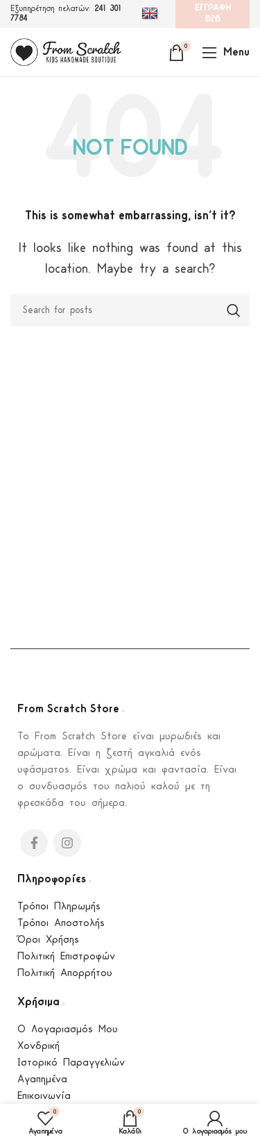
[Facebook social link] (34, 843)
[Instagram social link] (67, 843)
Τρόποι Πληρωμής (59, 907)
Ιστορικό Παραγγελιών (71, 1063)
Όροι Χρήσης (48, 940)
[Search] (130, 310)
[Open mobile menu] (226, 52)
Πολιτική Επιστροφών (66, 957)
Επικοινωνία (44, 1096)
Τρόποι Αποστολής (61, 923)
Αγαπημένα (42, 1080)
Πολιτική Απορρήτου (64, 973)
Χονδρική (38, 1046)
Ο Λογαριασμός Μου (67, 1030)
